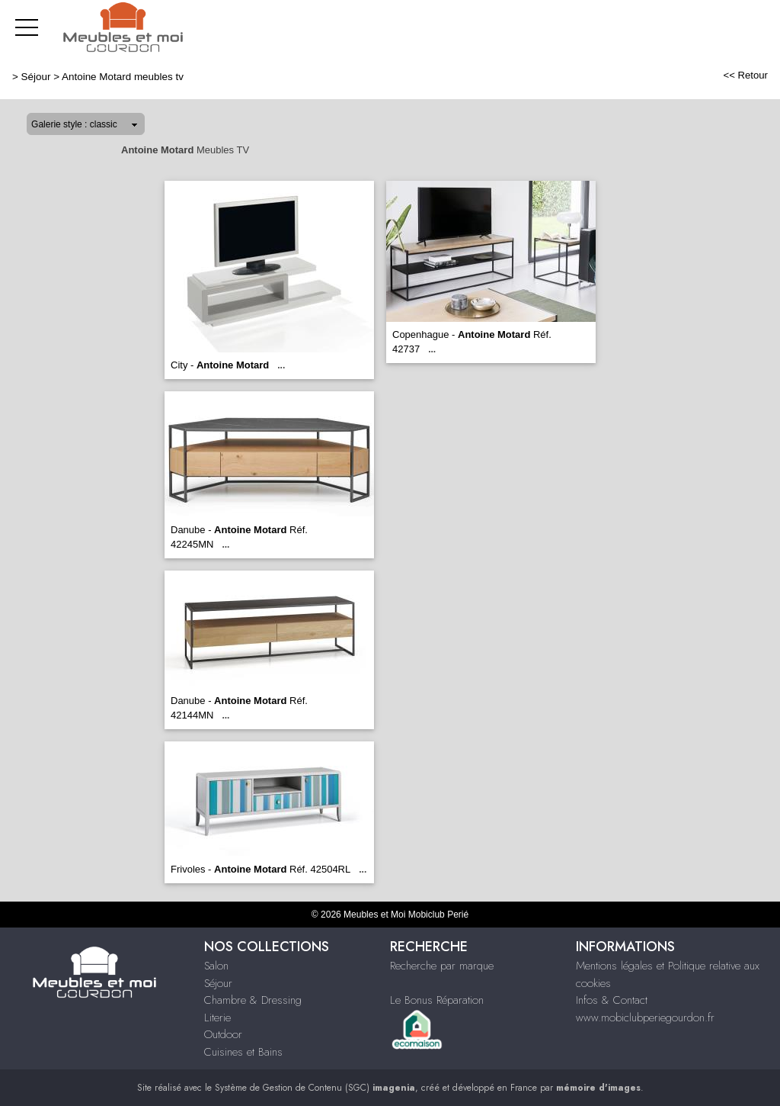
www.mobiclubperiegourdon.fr (645, 1017)
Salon (216, 965)
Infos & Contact (611, 1000)
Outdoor (223, 1034)
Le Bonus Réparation (437, 1000)
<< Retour (745, 75)
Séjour (36, 76)
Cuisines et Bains (243, 1051)
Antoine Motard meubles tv (123, 76)
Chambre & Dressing (253, 1000)
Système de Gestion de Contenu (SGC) (315, 1088)
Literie (217, 1017)
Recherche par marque (442, 965)
